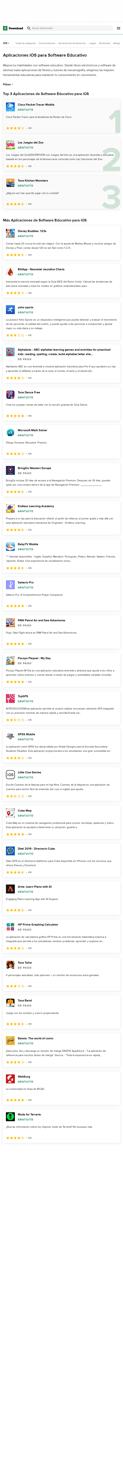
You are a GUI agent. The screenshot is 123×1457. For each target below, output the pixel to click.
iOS (6, 43)
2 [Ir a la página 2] (16, 1150)
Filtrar (8, 84)
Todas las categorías (25, 43)
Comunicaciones (47, 43)
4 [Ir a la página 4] (35, 1150)
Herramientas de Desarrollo (72, 43)
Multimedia (104, 43)
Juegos (92, 43)
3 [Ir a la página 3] (26, 1150)
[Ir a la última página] (112, 1151)
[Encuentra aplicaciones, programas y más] (69, 28)
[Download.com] (13, 28)
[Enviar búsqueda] (29, 28)
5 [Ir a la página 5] (45, 1150)
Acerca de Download (92, 1450)
